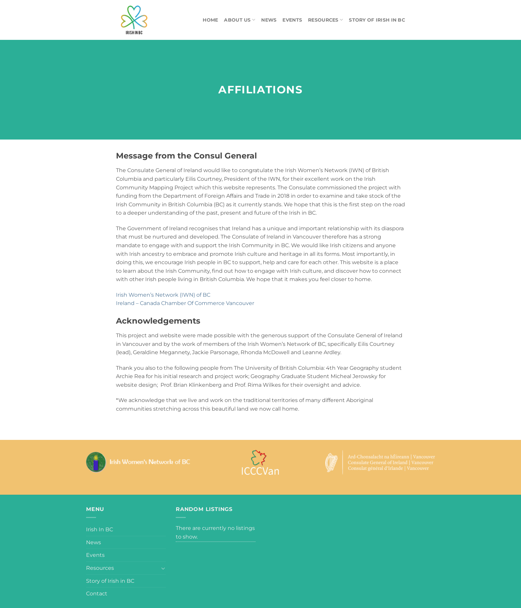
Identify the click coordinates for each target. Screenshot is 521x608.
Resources (325, 20)
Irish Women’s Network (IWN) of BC (163, 295)
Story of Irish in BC (377, 20)
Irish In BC (99, 529)
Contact (96, 593)
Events (292, 20)
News (268, 20)
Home (210, 20)
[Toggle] (163, 568)
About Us (239, 20)
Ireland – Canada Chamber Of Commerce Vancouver (185, 303)
